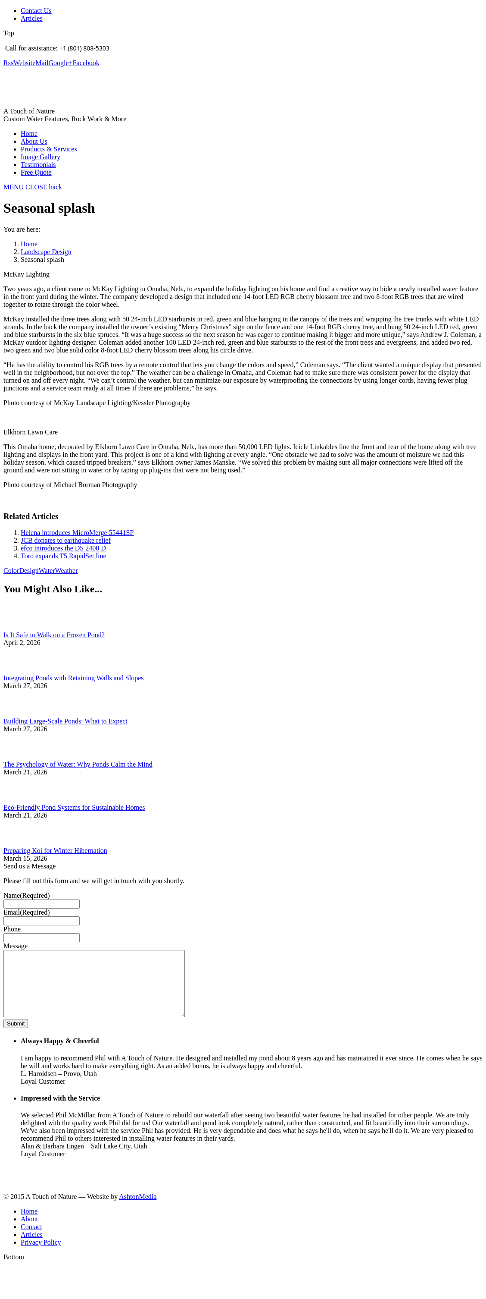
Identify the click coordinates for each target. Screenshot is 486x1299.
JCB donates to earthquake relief (66, 540)
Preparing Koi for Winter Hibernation (55, 850)
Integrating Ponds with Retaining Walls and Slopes (73, 678)
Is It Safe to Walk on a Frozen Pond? (54, 634)
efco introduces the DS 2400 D (63, 548)
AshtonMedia (137, 1209)
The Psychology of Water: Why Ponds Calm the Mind (78, 764)
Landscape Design (46, 251)
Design (28, 570)
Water (47, 570)
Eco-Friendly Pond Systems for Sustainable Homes (74, 807)
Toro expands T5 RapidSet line (63, 556)
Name (26, 895)
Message (15, 946)
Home (29, 244)
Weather (66, 570)
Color (11, 570)
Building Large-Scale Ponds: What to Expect (65, 721)
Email (26, 912)
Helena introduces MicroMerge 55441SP (77, 532)
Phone (12, 929)
